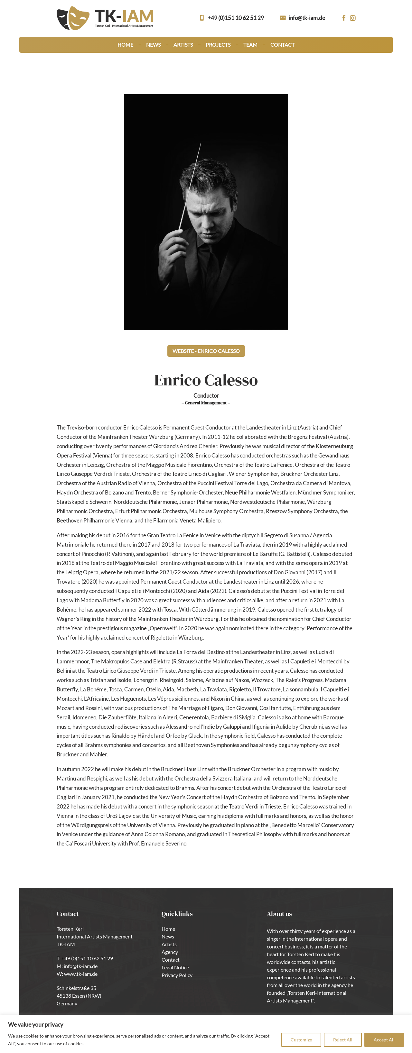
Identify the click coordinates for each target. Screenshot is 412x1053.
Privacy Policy (177, 975)
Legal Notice (175, 967)
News (153, 45)
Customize (301, 1039)
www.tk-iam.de (81, 974)
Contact (282, 45)
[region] (206, 1034)
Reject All (342, 1039)
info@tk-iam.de (307, 17)
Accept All (384, 1039)
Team (250, 45)
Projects (218, 45)
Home (125, 45)
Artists (183, 45)
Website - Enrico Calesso (206, 351)
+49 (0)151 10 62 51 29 (236, 17)
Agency (170, 952)
